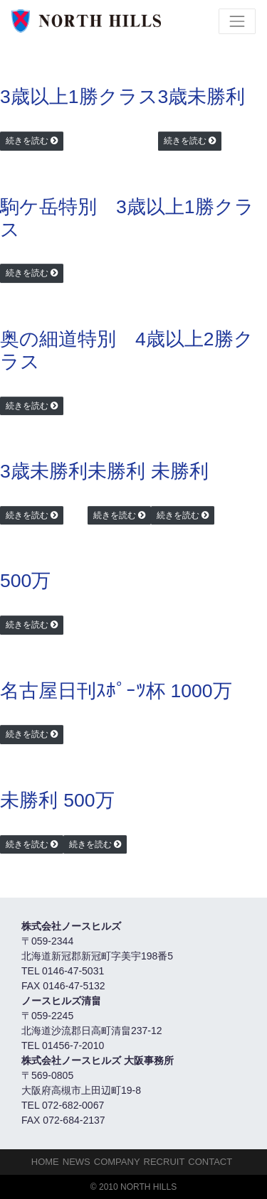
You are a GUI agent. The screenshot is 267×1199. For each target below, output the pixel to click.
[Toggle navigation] (237, 21)
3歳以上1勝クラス (79, 96)
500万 (25, 580)
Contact (210, 1161)
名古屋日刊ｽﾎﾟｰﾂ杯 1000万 (116, 690)
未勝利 (116, 471)
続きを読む (27, 141)
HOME (45, 1161)
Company (117, 1161)
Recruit (164, 1161)
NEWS (76, 1161)
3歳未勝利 (202, 96)
